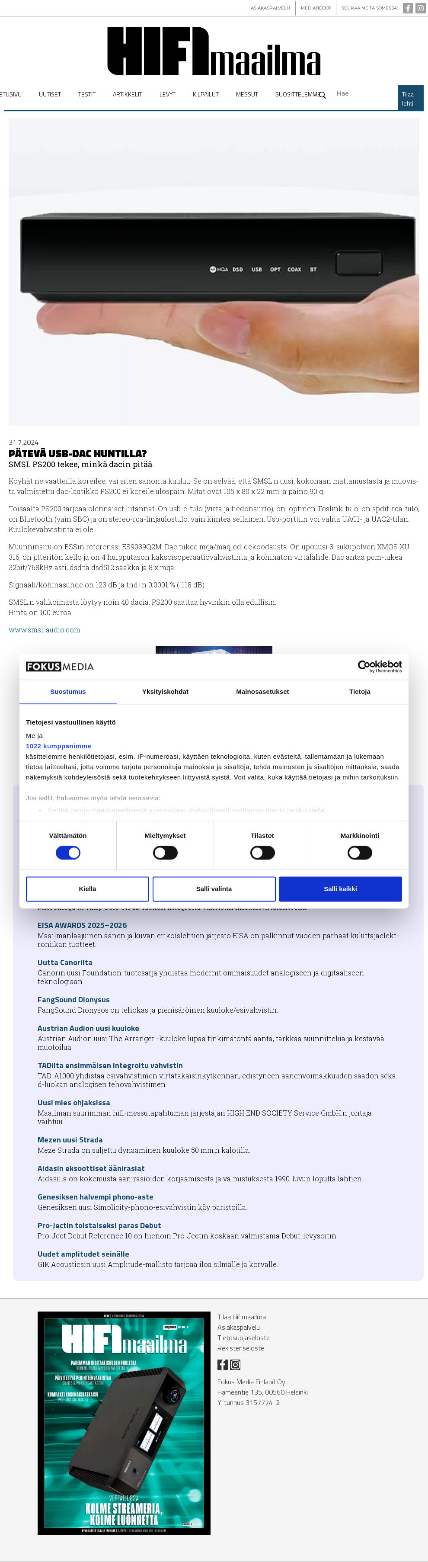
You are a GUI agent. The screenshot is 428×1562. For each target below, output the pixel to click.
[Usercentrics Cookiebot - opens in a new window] (364, 666)
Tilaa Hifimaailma (241, 1317)
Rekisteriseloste (240, 1348)
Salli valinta (214, 888)
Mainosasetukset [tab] (262, 691)
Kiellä (87, 888)
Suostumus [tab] (68, 691)
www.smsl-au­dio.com (44, 629)
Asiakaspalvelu (238, 1327)
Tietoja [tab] (360, 691)
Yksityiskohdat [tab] (165, 691)
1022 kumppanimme (58, 746)
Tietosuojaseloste (243, 1337)
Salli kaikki (340, 888)
